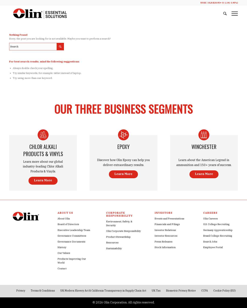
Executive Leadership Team (74, 230)
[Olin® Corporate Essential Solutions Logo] (40, 13)
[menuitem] (225, 13)
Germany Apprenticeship (218, 230)
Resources (112, 242)
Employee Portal (213, 247)
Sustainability (114, 248)
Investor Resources (166, 235)
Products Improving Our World (72, 260)
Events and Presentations (169, 218)
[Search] (225, 13)
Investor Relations (165, 230)
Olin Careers (210, 218)
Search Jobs (210, 241)
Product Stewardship (118, 236)
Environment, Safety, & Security (119, 223)
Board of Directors (68, 224)
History (62, 247)
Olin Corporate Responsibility (123, 231)
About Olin (64, 218)
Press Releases (163, 241)
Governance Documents (71, 241)
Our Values (64, 253)
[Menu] (233, 13)
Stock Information (165, 247)
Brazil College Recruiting (217, 235)
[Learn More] (43, 181)
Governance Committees (72, 235)
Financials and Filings (167, 224)
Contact (62, 268)
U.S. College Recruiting (216, 224)
